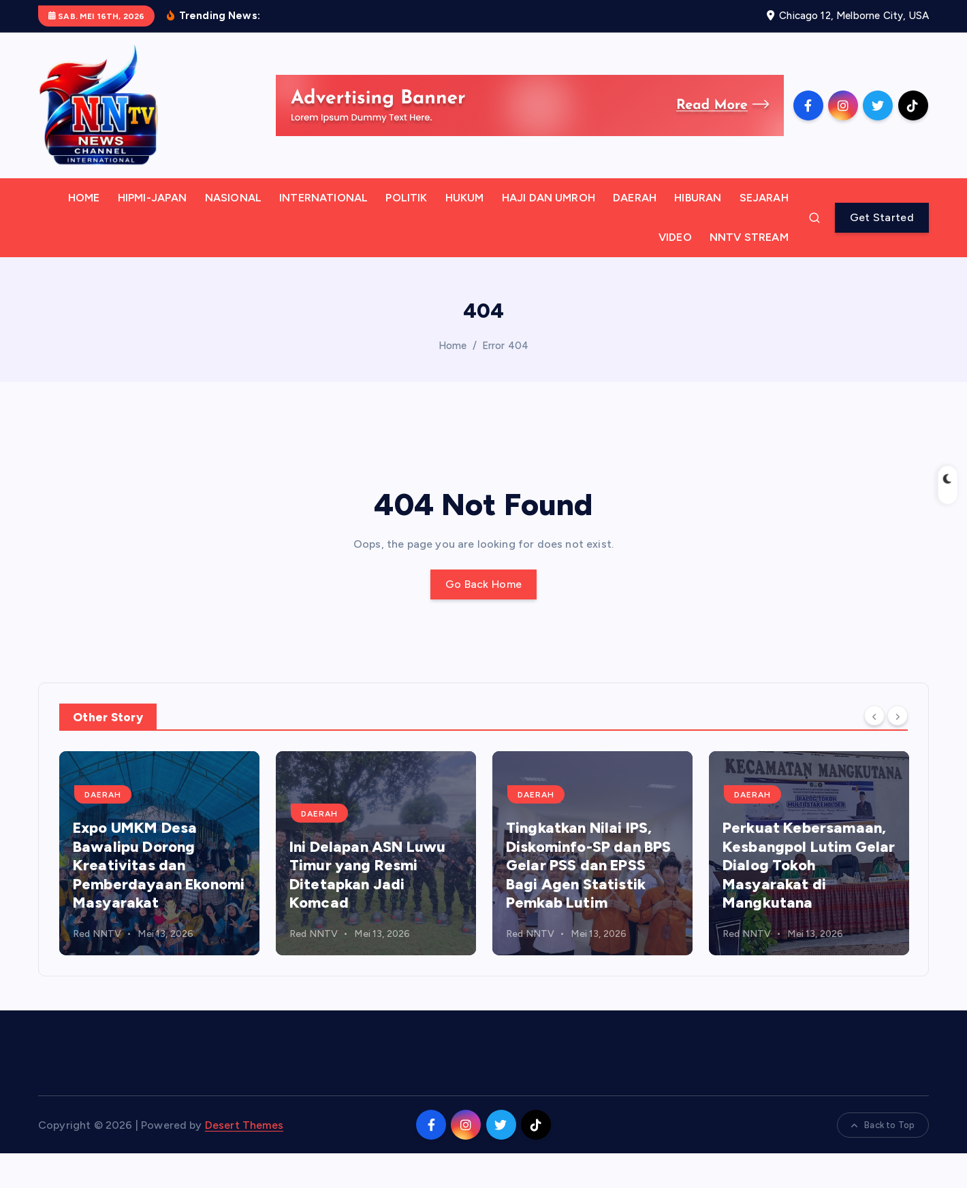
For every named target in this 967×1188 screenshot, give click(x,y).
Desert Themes (244, 1159)
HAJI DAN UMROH (548, 232)
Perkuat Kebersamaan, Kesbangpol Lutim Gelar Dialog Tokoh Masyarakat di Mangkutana (809, 899)
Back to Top (883, 1160)
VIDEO (675, 271)
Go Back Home (483, 618)
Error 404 (505, 380)
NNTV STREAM (749, 271)
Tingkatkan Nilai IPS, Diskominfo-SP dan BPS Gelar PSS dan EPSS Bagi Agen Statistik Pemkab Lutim (588, 899)
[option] (159, 888)
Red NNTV (97, 968)
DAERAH (634, 232)
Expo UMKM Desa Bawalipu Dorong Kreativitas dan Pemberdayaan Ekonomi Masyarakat (158, 899)
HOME (84, 232)
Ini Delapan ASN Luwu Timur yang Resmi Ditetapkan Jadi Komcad (367, 909)
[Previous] (874, 750)
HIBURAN (697, 232)
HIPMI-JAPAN (152, 232)
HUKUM (464, 232)
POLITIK (406, 232)
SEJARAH (764, 232)
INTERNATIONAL (323, 232)
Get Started (882, 252)
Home (453, 380)
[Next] (897, 750)
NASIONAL (233, 232)
